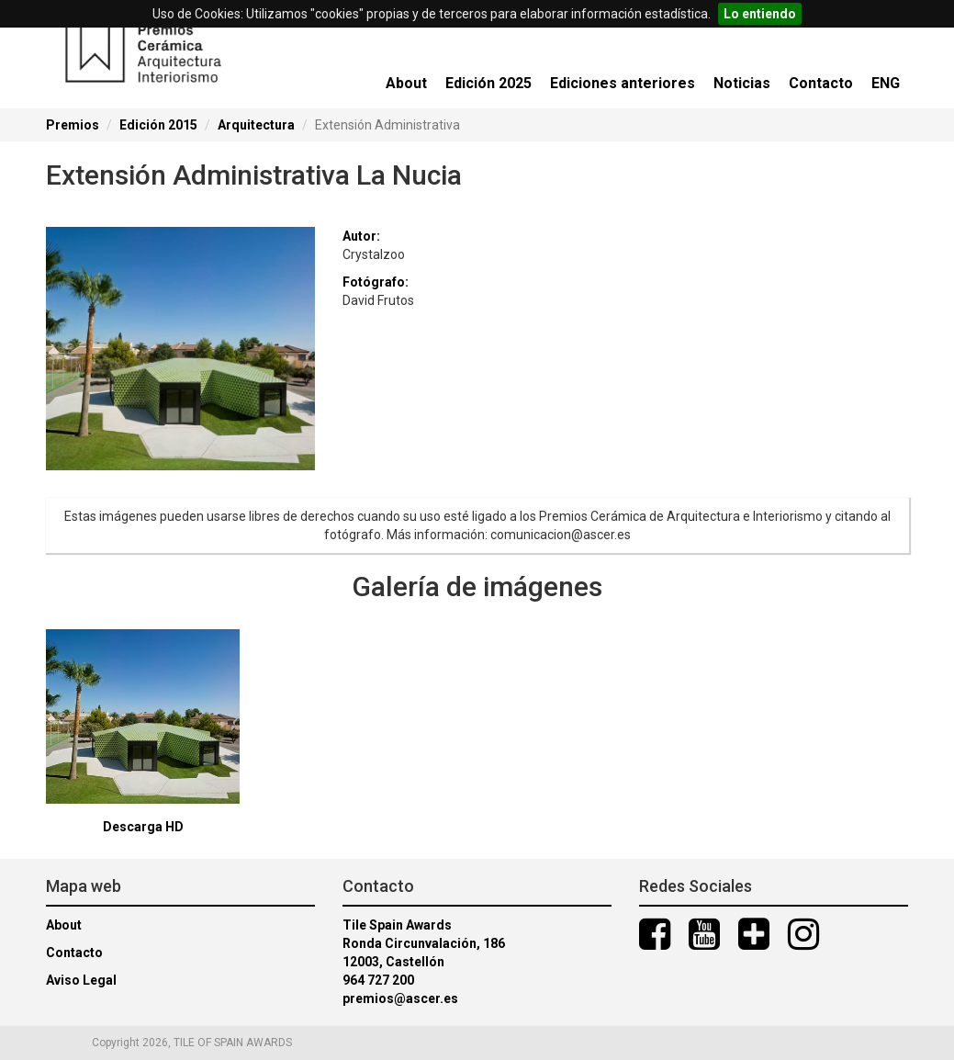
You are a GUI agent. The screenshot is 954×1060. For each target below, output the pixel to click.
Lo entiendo (760, 13)
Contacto (821, 83)
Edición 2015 (158, 125)
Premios (72, 125)
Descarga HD (143, 826)
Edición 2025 (488, 83)
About (406, 83)
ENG (885, 83)
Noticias (741, 83)
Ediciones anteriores (622, 83)
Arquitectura (256, 125)
